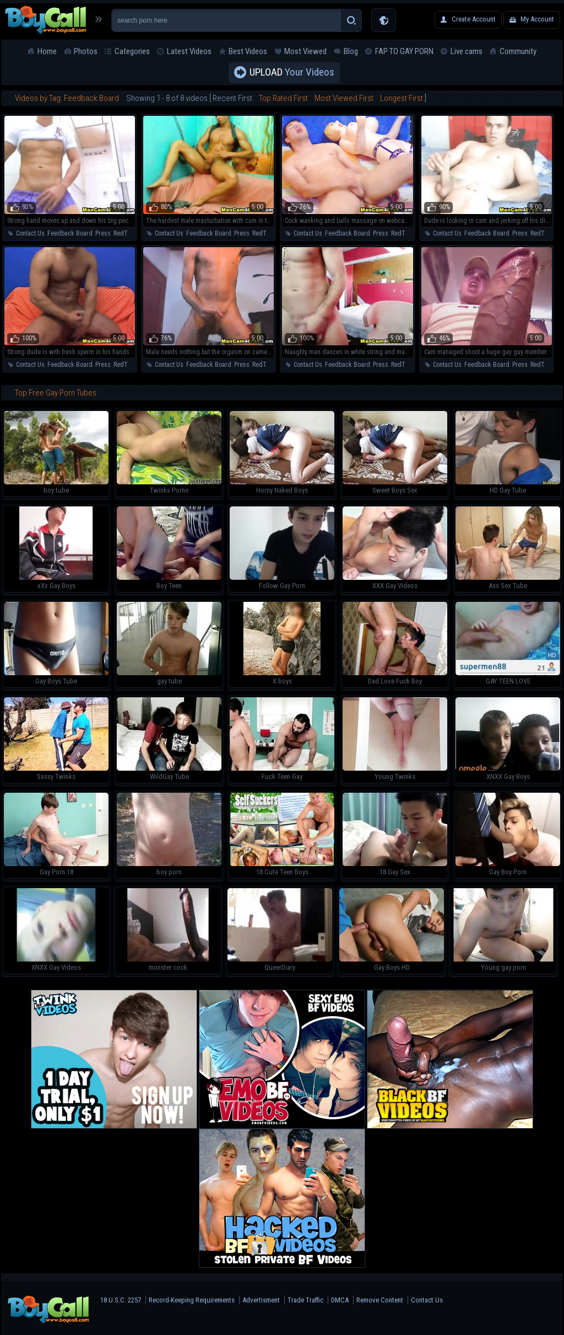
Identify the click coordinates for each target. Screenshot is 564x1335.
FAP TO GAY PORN (404, 51)
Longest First (401, 98)
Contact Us (30, 233)
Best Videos (248, 51)
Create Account (474, 19)
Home (47, 51)
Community (518, 51)
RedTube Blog (132, 233)
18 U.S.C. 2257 (120, 1300)
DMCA (340, 1300)
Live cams (466, 51)
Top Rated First (283, 98)
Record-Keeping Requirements (192, 1300)
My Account (537, 19)
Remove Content (379, 1300)
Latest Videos (189, 51)
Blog (351, 51)
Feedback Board (70, 233)
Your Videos (292, 72)
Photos (85, 51)
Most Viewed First (343, 98)
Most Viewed (305, 51)
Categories (132, 51)
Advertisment (261, 1300)
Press (103, 233)
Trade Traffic (305, 1300)
